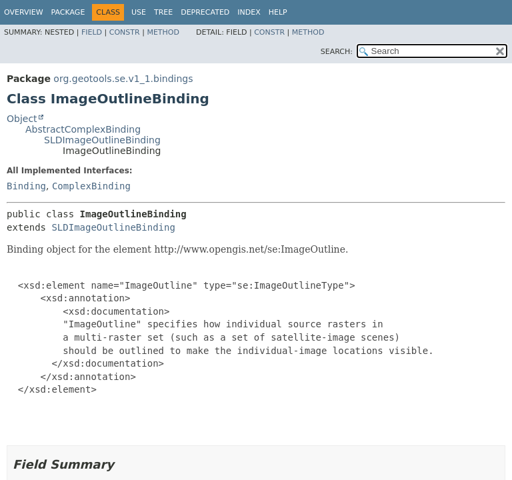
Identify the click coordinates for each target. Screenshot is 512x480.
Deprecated (205, 12)
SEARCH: (337, 51)
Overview (23, 12)
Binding (26, 186)
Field (91, 32)
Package (68, 12)
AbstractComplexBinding (83, 129)
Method (163, 32)
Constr (124, 32)
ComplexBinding (91, 186)
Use (138, 12)
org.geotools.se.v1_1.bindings (123, 78)
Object (22, 118)
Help (278, 12)
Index (248, 12)
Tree (163, 12)
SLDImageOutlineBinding (102, 140)
